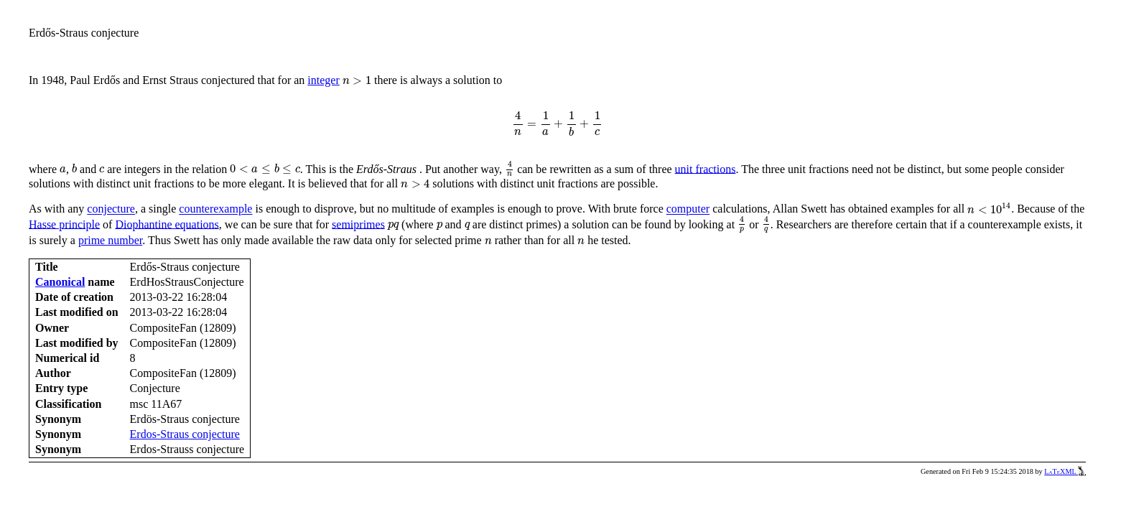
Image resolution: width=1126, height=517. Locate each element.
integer (323, 80)
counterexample (215, 209)
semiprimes (358, 224)
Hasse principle (64, 224)
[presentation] (357, 80)
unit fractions (705, 168)
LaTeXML (1065, 471)
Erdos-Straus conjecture (185, 434)
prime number (110, 240)
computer (687, 209)
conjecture (111, 209)
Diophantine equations (166, 224)
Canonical (60, 282)
